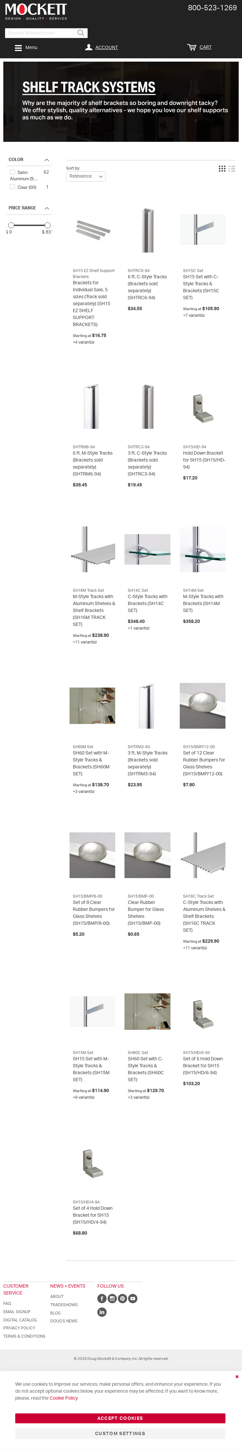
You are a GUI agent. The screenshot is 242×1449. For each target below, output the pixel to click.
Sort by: (73, 168)
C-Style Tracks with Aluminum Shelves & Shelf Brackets (204, 916)
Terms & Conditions (24, 1336)
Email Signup (16, 1312)
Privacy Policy (19, 1328)
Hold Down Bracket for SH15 (204, 460)
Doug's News (63, 1321)
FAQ (7, 1304)
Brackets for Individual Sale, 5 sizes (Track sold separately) (91, 304)
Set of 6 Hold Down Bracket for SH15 (203, 1066)
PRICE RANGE (22, 208)
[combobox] (46, 33)
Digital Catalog (20, 1320)
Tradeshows (64, 1305)
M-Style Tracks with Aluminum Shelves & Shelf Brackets (94, 610)
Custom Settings (120, 1433)
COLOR (16, 160)
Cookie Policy (64, 1398)
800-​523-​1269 (212, 8)
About (57, 1297)
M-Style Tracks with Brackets (203, 603)
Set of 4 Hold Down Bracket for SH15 (93, 1215)
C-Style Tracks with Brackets (148, 603)
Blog (55, 1313)
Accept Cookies (120, 1418)
